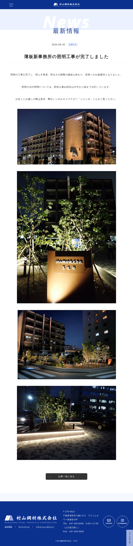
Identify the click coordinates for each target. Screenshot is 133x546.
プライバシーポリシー (45, 527)
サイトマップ (24, 527)
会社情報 (8, 527)
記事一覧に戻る (66, 476)
